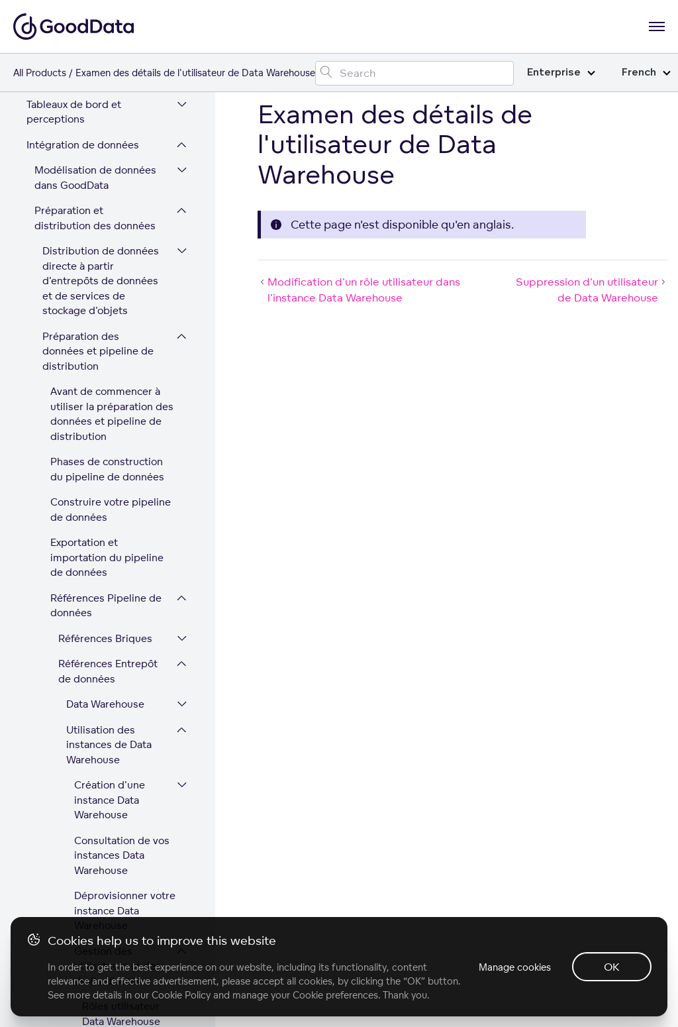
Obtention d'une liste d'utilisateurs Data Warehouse (125, 122)
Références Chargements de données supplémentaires (83, 742)
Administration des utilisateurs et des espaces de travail (91, 805)
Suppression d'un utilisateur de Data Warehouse (126, 373)
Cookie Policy (181, 994)
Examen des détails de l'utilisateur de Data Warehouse (125, 310)
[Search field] (414, 73)
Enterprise (561, 72)
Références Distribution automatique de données (96, 561)
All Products (39, 72)
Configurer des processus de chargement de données (101, 624)
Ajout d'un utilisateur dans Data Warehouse (121, 177)
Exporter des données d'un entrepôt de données (107, 436)
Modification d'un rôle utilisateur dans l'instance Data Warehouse (124, 240)
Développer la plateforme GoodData (87, 853)
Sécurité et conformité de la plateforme (93, 894)
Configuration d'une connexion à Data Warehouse (109, 499)
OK (612, 966)
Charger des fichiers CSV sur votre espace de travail (101, 680)
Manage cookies (515, 967)
